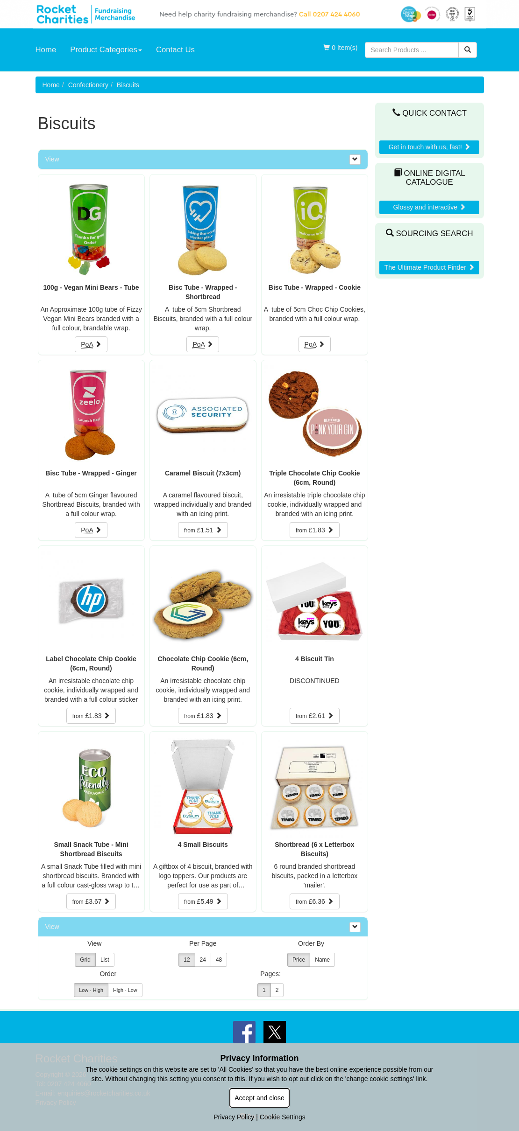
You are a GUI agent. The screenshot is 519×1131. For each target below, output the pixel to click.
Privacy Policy (233, 1117)
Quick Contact (429, 113)
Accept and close (259, 1098)
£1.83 (315, 530)
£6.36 (315, 901)
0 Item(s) (340, 47)
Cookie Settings (283, 1117)
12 (187, 959)
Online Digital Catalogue (429, 177)
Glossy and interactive (429, 207)
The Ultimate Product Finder (429, 267)
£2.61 (315, 715)
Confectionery (88, 85)
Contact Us (175, 49)
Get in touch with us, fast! (429, 147)
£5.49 (203, 901)
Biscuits (128, 85)
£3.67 (91, 901)
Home (46, 49)
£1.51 (203, 530)
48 (219, 959)
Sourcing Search (429, 233)
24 (203, 959)
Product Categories (106, 49)
